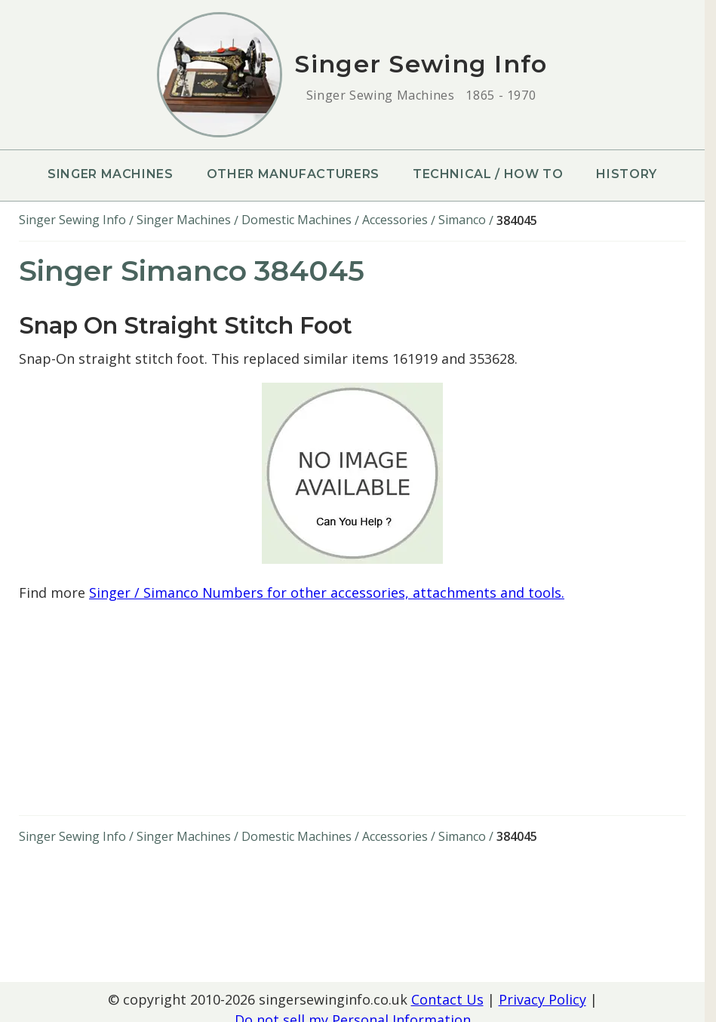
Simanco (462, 219)
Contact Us (447, 999)
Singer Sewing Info (72, 219)
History (626, 174)
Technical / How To (488, 174)
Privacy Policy (542, 999)
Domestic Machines (296, 219)
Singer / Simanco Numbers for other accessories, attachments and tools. (326, 592)
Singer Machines (111, 174)
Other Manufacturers (293, 174)
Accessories (395, 219)
